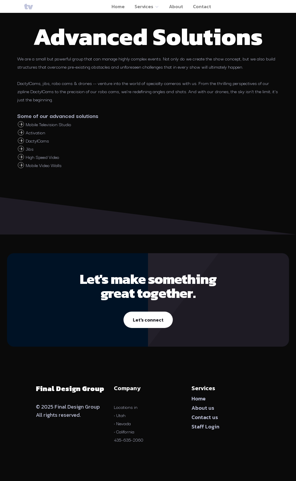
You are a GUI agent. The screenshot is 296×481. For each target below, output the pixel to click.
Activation (35, 132)
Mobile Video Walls (44, 165)
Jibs (30, 148)
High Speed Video (42, 156)
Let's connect (148, 319)
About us (202, 408)
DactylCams (37, 140)
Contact (202, 6)
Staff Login (205, 426)
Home (118, 6)
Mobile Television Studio (48, 124)
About (176, 6)
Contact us (204, 417)
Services (147, 6)
